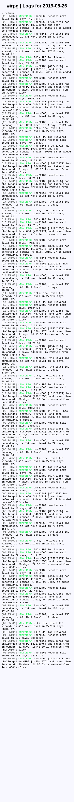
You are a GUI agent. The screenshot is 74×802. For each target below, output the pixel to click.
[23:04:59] (9, 24)
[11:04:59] (9, 413)
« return (8, 13)
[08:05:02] (9, 505)
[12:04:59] (9, 385)
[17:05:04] (9, 208)
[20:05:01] (9, 119)
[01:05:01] (9, 760)
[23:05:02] (9, 17)
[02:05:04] (9, 703)
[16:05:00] (9, 264)
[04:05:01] (9, 661)
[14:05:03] (9, 307)
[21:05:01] (9, 91)
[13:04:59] (9, 363)
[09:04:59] (9, 484)
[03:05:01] (9, 682)
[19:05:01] (9, 165)
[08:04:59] (9, 512)
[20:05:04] (9, 112)
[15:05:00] (9, 286)
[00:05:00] (9, 781)
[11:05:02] (9, 406)
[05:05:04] (9, 604)
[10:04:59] (9, 462)
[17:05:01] (9, 215)
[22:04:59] (9, 70)
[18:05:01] (9, 187)
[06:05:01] (9, 583)
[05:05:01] (9, 611)
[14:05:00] (9, 314)
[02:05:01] (9, 710)
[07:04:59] (9, 561)
